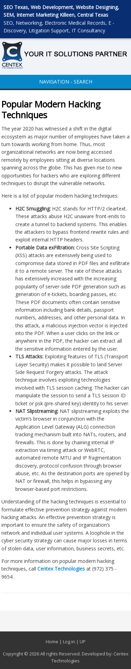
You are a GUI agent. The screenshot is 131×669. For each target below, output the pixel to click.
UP (83, 641)
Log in (69, 641)
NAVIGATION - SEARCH (65, 81)
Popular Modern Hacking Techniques (51, 109)
